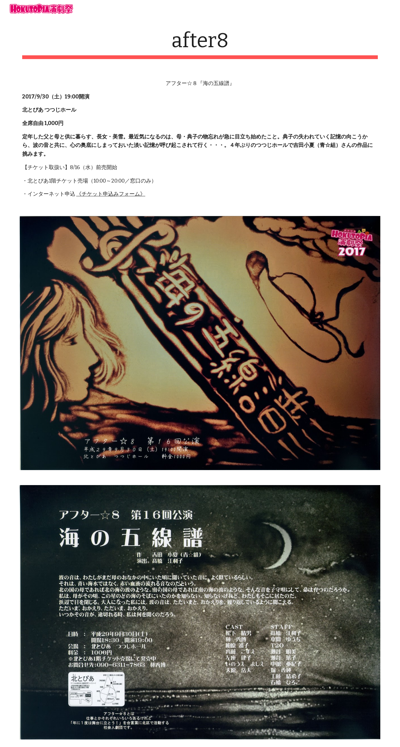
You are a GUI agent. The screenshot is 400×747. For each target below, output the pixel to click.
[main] (200, 44)
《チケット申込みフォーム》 (110, 194)
